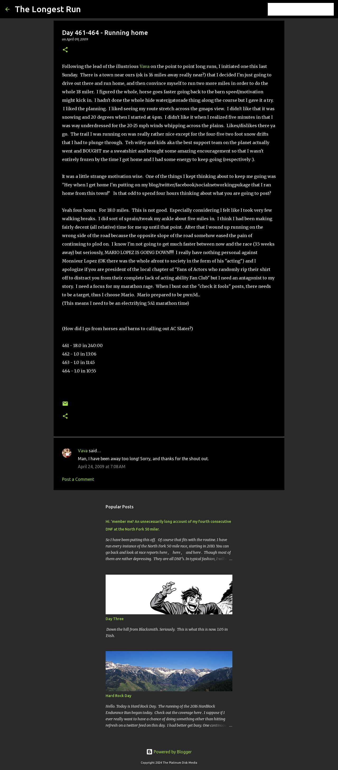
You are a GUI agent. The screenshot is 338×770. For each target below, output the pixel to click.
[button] (65, 50)
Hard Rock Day (118, 696)
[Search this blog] (306, 9)
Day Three (115, 619)
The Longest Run (48, 9)
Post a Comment (78, 479)
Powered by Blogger (169, 751)
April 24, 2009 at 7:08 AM (101, 466)
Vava (144, 66)
